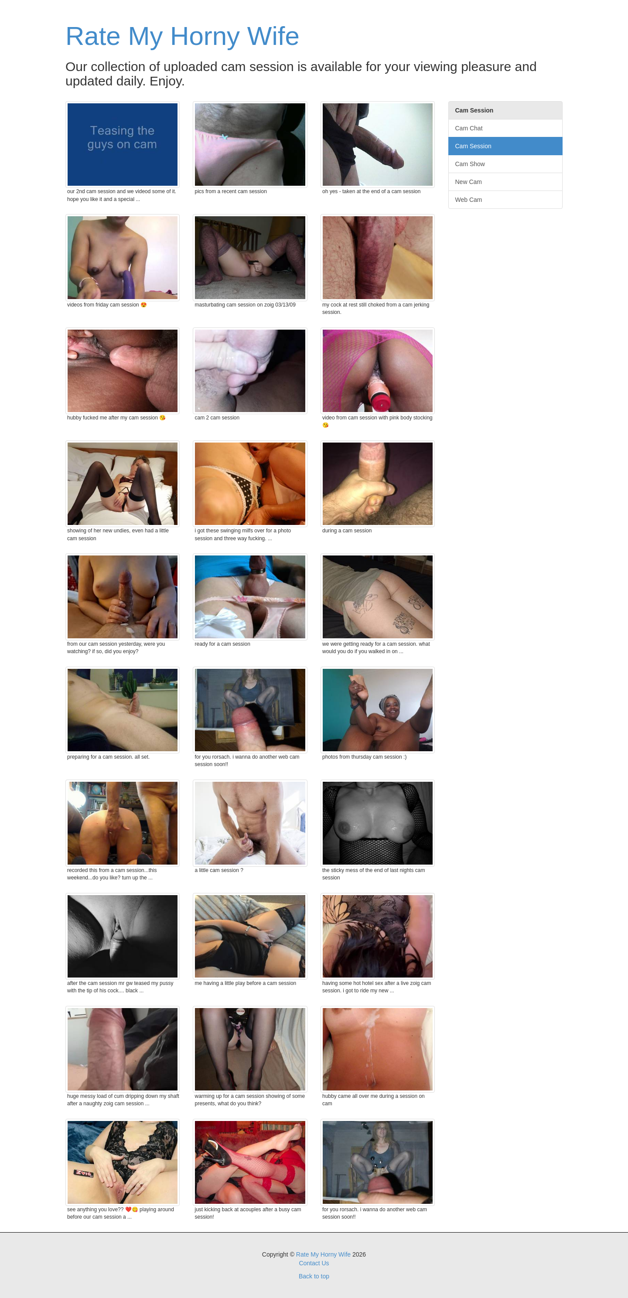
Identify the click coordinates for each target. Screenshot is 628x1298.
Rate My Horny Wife (182, 36)
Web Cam (468, 199)
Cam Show (470, 163)
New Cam (468, 181)
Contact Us (314, 1263)
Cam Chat (469, 128)
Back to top (314, 1276)
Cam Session (473, 146)
